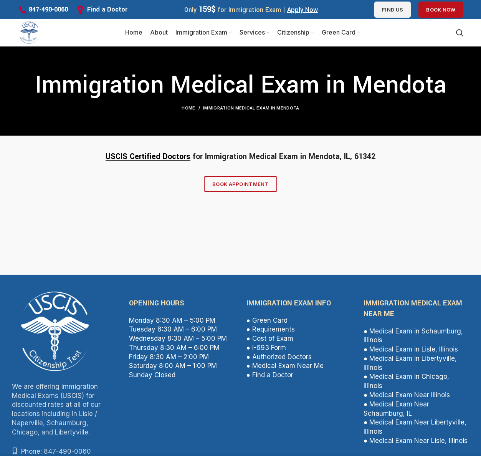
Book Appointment (240, 184)
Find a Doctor (107, 9)
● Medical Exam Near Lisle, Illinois (416, 440)
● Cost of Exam (269, 338)
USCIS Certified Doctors (148, 156)
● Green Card (267, 320)
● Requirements (270, 329)
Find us (392, 10)
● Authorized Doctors (279, 357)
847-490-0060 (48, 9)
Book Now (440, 10)
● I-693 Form (266, 348)
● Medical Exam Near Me (285, 366)
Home (188, 108)
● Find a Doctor (269, 375)
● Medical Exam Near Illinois (407, 395)
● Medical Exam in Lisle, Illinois (411, 349)
